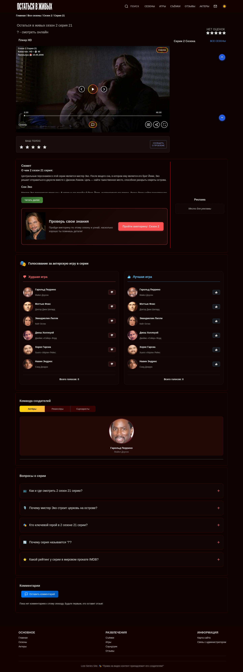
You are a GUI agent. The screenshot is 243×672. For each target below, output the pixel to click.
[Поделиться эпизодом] (156, 125)
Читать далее (32, 200)
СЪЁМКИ (175, 6)
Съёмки (110, 637)
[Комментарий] (93, 125)
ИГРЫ (162, 6)
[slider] (92, 118)
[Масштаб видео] (148, 125)
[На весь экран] (164, 125)
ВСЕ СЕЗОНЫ (218, 41)
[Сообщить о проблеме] (158, 145)
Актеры (23, 646)
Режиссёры (57, 413)
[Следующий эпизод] (222, 118)
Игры (108, 642)
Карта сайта (204, 637)
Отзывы (110, 651)
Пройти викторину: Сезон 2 (140, 227)
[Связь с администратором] (215, 6)
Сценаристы (83, 413)
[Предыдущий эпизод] (222, 57)
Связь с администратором (211, 642)
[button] (121, 495)
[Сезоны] (23, 125)
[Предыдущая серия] (82, 89)
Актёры (32, 413)
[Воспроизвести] (93, 89)
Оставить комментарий (40, 599)
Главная (23, 637)
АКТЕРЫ (204, 6)
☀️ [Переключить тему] (224, 6)
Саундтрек (111, 646)
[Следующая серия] (104, 89)
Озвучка (162, 50)
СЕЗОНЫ (150, 6)
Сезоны (23, 642)
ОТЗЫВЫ (190, 6)
